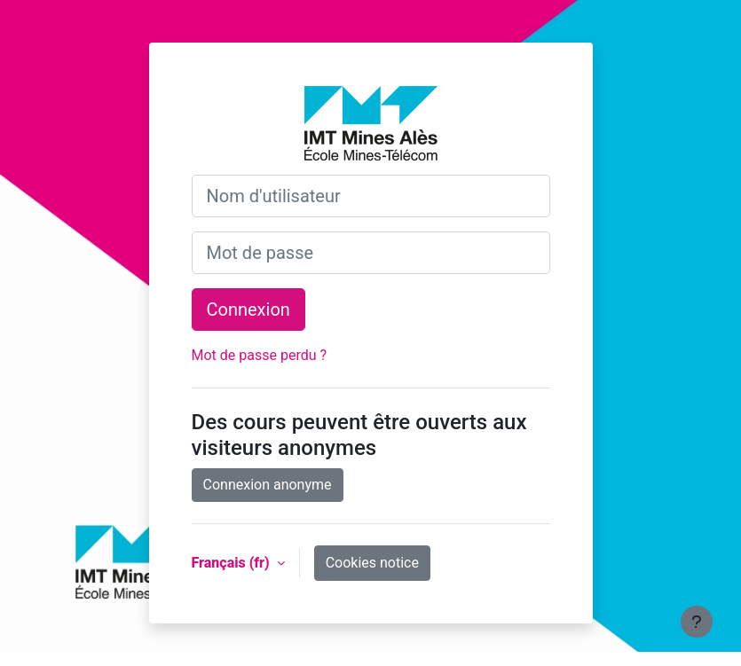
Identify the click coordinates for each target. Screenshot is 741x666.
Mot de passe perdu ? (259, 355)
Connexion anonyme (267, 484)
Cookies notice (372, 562)
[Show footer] (697, 622)
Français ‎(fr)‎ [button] (232, 562)
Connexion (248, 309)
